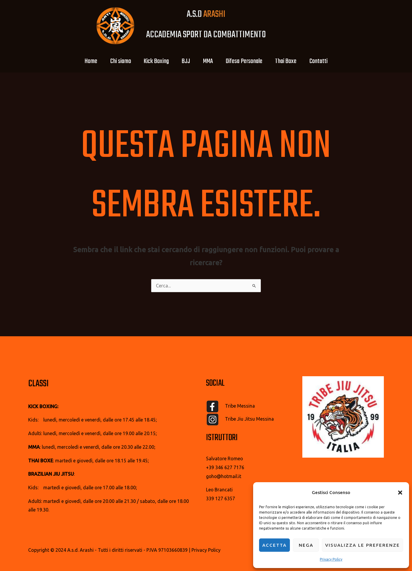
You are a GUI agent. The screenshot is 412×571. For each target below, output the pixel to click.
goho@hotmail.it (224, 476)
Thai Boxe (290, 61)
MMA (209, 61)
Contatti (325, 61)
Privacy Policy (331, 559)
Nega (306, 545)
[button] (400, 493)
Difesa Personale (247, 61)
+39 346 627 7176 (225, 467)
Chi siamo (115, 61)
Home (84, 61)
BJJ (185, 61)
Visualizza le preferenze (362, 545)
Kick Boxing (153, 61)
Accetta (274, 545)
